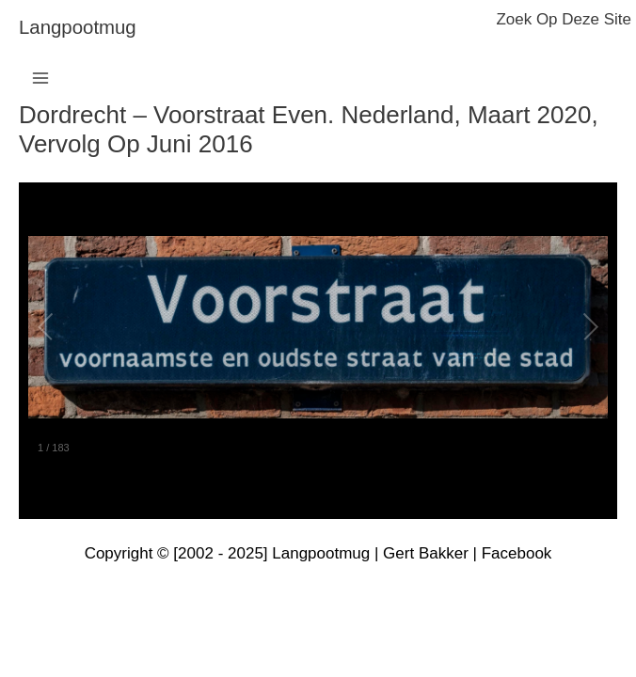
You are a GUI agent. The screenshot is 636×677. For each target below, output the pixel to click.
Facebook (517, 553)
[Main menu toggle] (40, 78)
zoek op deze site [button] (563, 19)
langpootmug (77, 27)
